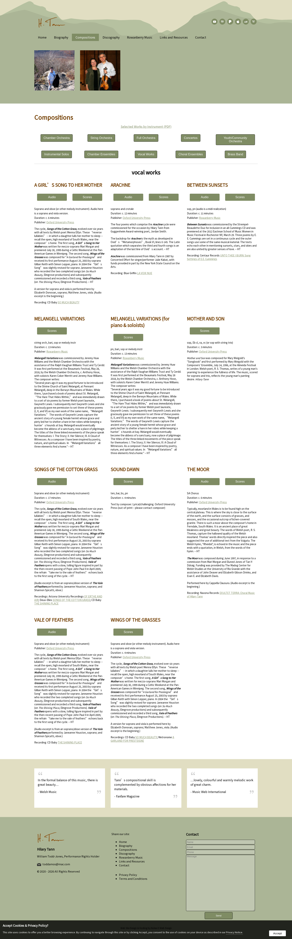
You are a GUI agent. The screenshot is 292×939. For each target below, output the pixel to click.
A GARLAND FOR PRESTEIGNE (142, 739)
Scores (87, 197)
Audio (52, 197)
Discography (111, 37)
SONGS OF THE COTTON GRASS (71, 600)
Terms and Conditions (133, 879)
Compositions (85, 37)
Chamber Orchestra (57, 137)
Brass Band (235, 154)
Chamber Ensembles (101, 154)
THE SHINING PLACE (46, 603)
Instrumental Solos (56, 154)
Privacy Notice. (234, 932)
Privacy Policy (128, 875)
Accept (277, 933)
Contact (200, 37)
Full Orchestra (146, 137)
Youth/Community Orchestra (235, 139)
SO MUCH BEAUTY (68, 302)
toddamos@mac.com (56, 864)
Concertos (191, 137)
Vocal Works (146, 154)
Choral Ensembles (191, 154)
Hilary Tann (46, 849)
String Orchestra (101, 137)
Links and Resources (174, 37)
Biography (61, 37)
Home (42, 37)
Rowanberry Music (139, 37)
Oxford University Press (60, 222)
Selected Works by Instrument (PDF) (146, 126)
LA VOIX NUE (144, 273)
